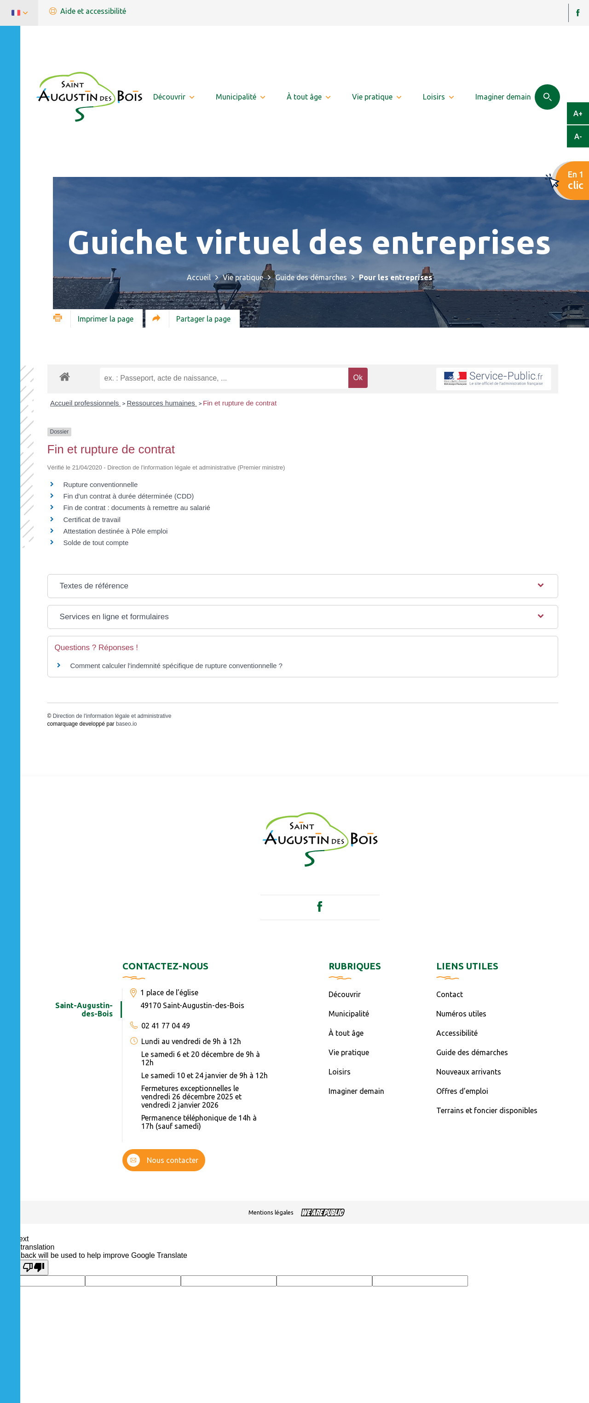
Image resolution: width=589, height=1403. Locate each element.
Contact (449, 994)
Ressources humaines (162, 403)
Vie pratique (243, 277)
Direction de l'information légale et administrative (112, 716)
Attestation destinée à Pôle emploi (116, 531)
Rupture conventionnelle (101, 484)
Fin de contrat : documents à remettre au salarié (137, 507)
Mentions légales (271, 1212)
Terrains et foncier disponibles (486, 1110)
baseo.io (126, 724)
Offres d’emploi (462, 1091)
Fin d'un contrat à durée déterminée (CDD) (129, 496)
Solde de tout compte (96, 542)
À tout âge (346, 1033)
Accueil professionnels (85, 403)
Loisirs (340, 1072)
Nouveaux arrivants (468, 1072)
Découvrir (345, 994)
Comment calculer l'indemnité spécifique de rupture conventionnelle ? (176, 665)
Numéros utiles (461, 1014)
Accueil (199, 277)
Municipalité (349, 1014)
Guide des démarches (311, 277)
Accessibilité (457, 1033)
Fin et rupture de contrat (240, 403)
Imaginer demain (356, 1091)
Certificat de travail (92, 519)
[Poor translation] (33, 1267)
